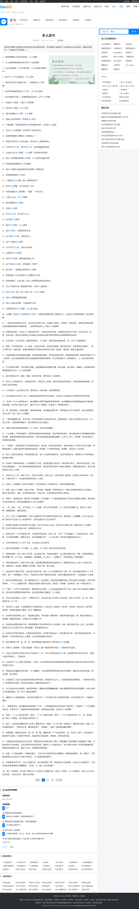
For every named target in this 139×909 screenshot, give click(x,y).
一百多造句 (46, 866)
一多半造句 (59, 862)
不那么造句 (46, 886)
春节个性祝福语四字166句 (110, 147)
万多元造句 (59, 866)
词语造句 (14, 12)
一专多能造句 (7, 862)
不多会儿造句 (47, 869)
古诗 (11, 1)
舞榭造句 (104, 65)
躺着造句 (104, 69)
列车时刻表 (23, 1)
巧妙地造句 (118, 48)
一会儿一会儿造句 (125, 82)
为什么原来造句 (21, 889)
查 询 (134, 32)
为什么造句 (59, 886)
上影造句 (117, 65)
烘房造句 (129, 52)
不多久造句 (33, 869)
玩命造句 (129, 44)
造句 (114, 6)
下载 (36, 1)
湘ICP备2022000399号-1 (90, 905)
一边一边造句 (124, 93)
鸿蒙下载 (42, 1)
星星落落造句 (106, 48)
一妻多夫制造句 (8, 866)
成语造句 (36, 20)
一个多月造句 (20, 862)
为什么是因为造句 (60, 890)
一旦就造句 (123, 90)
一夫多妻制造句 (87, 862)
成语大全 (87, 6)
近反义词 (97, 6)
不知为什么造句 (34, 882)
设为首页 (127, 1)
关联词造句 (49, 20)
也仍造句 (104, 52)
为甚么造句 (85, 889)
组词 (107, 6)
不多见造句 (59, 869)
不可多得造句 (86, 866)
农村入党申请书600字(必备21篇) (112, 139)
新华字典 (65, 6)
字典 (1, 1)
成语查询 (57, 900)
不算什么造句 (60, 882)
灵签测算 (86, 900)
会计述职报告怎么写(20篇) (110, 124)
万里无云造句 (124, 97)
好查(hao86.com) (59, 896)
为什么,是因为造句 (87, 886)
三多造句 (71, 866)
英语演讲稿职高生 (107, 132)
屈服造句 (117, 69)
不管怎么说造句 (8, 886)
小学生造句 (23, 20)
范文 (31, 1)
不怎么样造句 (20, 882)
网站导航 (68, 896)
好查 (3, 12)
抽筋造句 (117, 44)
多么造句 (48, 35)
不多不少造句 (20, 869)
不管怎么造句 (86, 882)
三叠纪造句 (130, 57)
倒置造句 (129, 61)
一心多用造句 (33, 866)
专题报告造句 (106, 61)
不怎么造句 (6, 882)
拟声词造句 (63, 20)
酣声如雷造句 (130, 48)
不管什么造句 (73, 882)
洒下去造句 (118, 61)
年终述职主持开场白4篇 (109, 143)
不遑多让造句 (73, 869)
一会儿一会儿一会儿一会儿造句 (127, 86)
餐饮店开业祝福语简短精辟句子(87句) (114, 117)
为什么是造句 (47, 889)
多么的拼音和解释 (9, 790)
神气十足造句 (118, 57)
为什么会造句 (7, 889)
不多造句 (5, 869)
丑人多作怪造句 (87, 869)
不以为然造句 (124, 101)
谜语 (128, 6)
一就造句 (104, 90)
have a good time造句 (130, 65)
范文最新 (82, 896)
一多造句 (45, 862)
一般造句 (104, 93)
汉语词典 (76, 6)
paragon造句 (118, 52)
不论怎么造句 (33, 886)
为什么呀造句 (33, 889)
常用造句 (88, 20)
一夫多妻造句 (73, 862)
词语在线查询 (48, 900)
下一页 (59, 780)
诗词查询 (64, 900)
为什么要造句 (73, 889)
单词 (16, 1)
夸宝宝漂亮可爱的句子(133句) (112, 136)
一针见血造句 (106, 97)
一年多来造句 (20, 866)
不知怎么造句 (47, 882)
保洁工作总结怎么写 (108, 128)
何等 (11, 847)
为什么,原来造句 (74, 886)
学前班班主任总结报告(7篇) (111, 113)
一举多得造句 (33, 862)
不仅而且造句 (106, 101)
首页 (37, 780)
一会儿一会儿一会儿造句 (109, 86)
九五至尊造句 (106, 44)
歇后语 (92, 900)
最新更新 (75, 896)
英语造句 (76, 20)
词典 (6, 1)
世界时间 (71, 900)
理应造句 (104, 57)
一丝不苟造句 (106, 82)
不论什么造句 (20, 886)
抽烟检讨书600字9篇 (108, 121)
